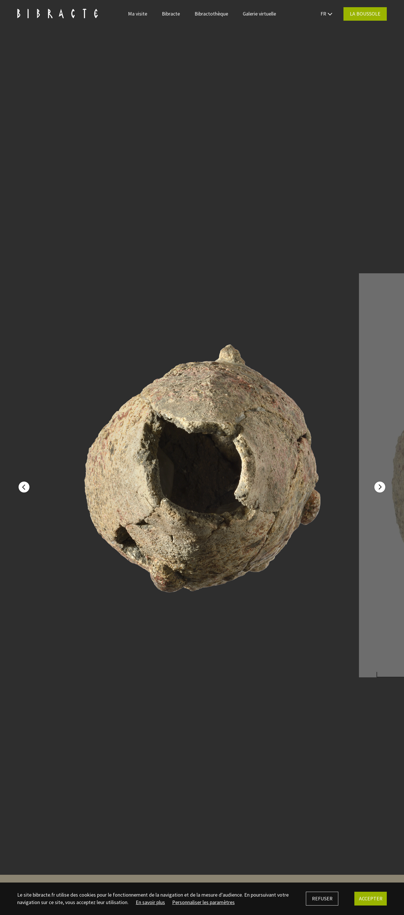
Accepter (370, 898)
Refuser (322, 898)
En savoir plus (150, 902)
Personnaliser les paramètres (203, 902)
